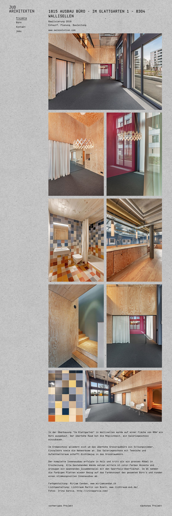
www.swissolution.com (61, 30)
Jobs (19, 31)
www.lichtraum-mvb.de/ (123, 487)
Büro (19, 22)
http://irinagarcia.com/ (92, 491)
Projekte (21, 18)
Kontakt (21, 27)
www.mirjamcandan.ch (103, 483)
